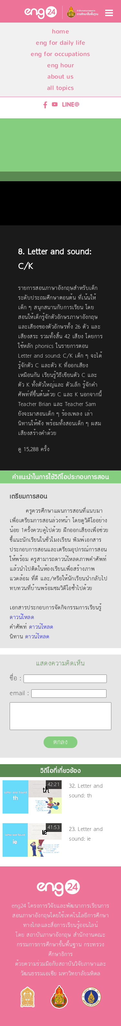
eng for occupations (60, 54)
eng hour (60, 65)
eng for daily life (60, 43)
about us (60, 77)
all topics (60, 88)
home (60, 31)
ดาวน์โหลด (22, 617)
